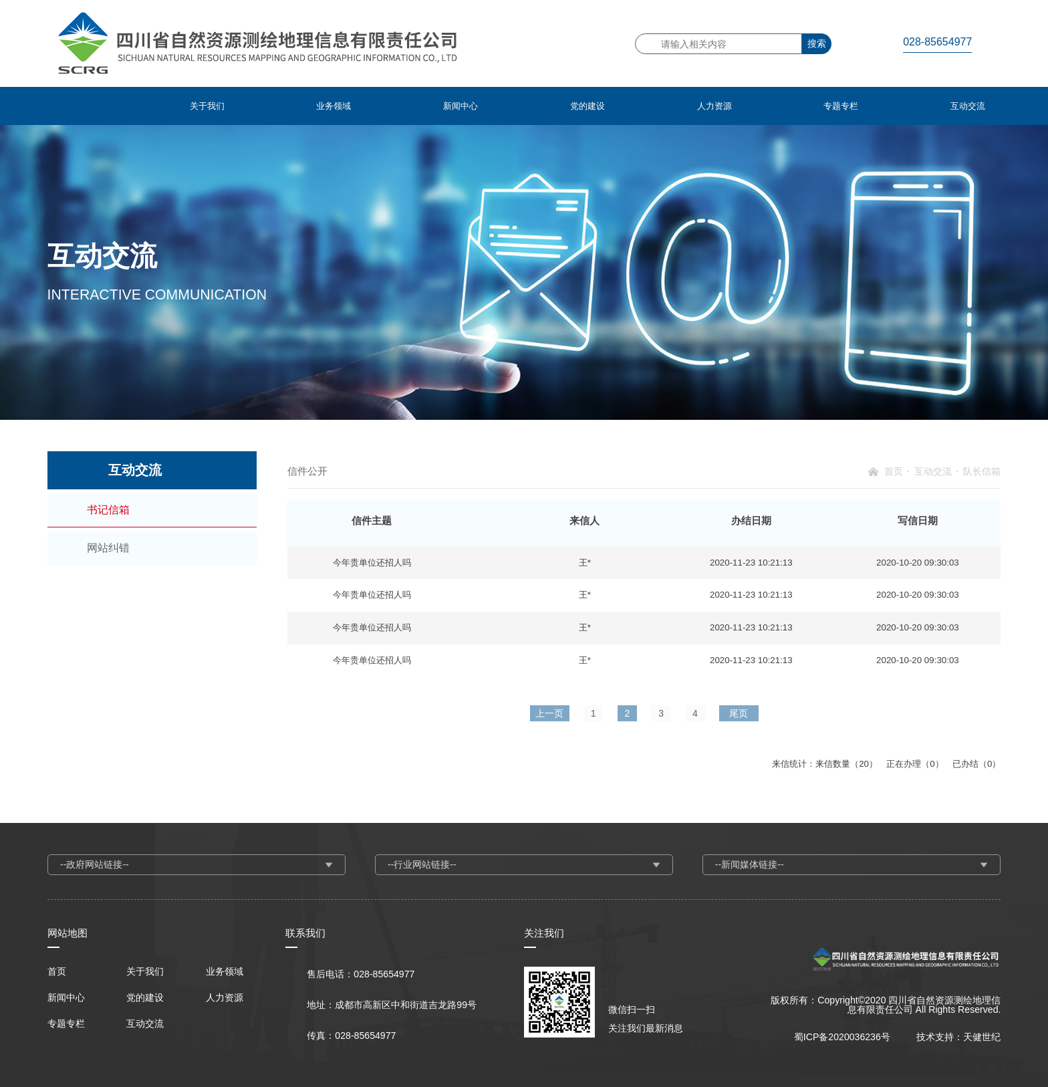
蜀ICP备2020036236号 (842, 1037)
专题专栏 (66, 1023)
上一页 (549, 713)
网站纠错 (108, 548)
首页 (893, 471)
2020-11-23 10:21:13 (751, 563)
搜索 (816, 43)
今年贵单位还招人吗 (372, 563)
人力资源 (224, 997)
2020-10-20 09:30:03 (917, 563)
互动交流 (933, 471)
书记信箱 (108, 509)
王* (585, 563)
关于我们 (145, 971)
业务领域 (224, 971)
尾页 (738, 713)
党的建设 (145, 997)
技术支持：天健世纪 (958, 1037)
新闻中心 (66, 997)
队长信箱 (982, 471)
